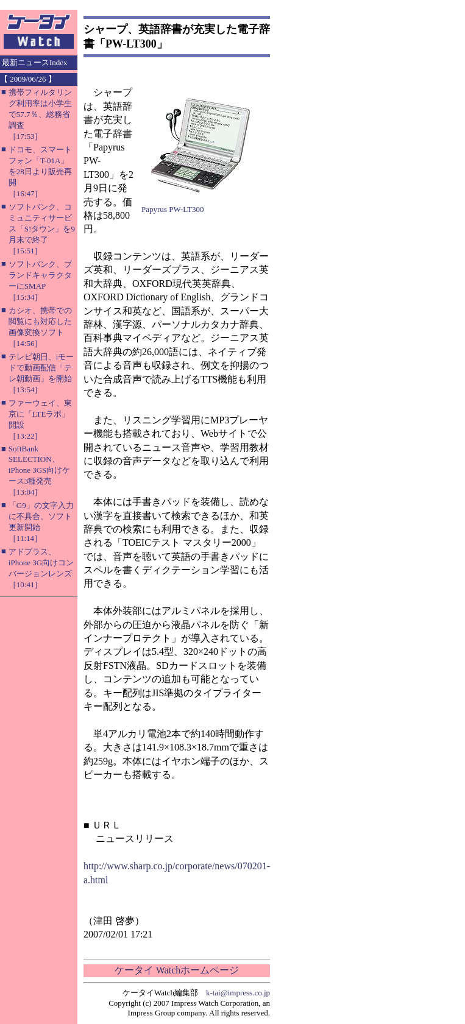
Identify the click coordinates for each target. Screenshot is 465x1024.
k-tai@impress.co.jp (238, 992)
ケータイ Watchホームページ (177, 970)
